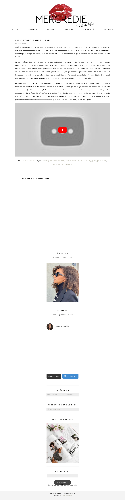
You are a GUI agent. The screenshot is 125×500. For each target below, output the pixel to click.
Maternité (88, 29)
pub (94, 160)
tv (62, 164)
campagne (46, 160)
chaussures (58, 160)
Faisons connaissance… (62, 258)
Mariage (69, 29)
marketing (86, 160)
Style (15, 29)
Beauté (51, 29)
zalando (68, 164)
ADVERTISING (30, 161)
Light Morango (67, 495)
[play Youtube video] (62, 130)
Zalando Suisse (73, 96)
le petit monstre (68, 54)
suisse (56, 164)
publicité (101, 160)
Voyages (108, 29)
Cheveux (32, 29)
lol (78, 160)
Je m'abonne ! (63, 483)
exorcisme (71, 160)
